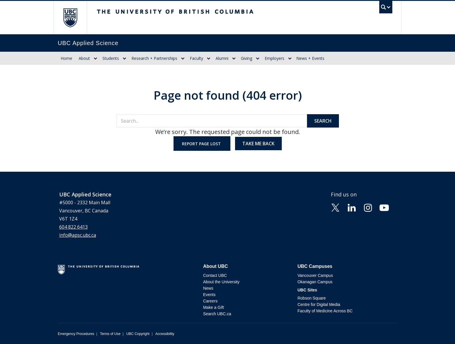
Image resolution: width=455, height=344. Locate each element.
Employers (274, 58)
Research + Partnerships (154, 58)
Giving (246, 58)
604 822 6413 (73, 227)
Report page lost (202, 143)
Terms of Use (110, 334)
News (208, 288)
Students (110, 58)
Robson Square (311, 298)
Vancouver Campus (315, 275)
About (84, 58)
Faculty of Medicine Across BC (325, 311)
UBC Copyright (137, 334)
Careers (210, 301)
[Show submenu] (95, 58)
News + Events (310, 58)
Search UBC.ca (217, 313)
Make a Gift (213, 307)
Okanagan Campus (315, 282)
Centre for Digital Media (318, 304)
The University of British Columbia (70, 17)
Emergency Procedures (76, 334)
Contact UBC (215, 275)
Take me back (258, 143)
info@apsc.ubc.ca (77, 235)
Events (209, 294)
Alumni (222, 58)
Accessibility (164, 334)
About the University (221, 282)
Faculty (196, 58)
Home (66, 58)
